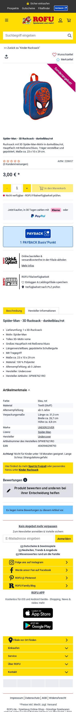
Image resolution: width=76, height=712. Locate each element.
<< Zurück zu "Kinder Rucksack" (22, 47)
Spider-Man (44, 448)
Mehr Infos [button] (28, 265)
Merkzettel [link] (64, 59)
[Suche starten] (69, 36)
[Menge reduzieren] (7, 188)
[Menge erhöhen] (27, 188)
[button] (25, 497)
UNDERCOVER (46, 444)
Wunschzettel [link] (62, 54)
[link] (61, 8)
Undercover (44, 453)
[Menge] (17, 188)
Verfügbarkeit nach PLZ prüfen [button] (41, 287)
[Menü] (12, 20)
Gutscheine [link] (28, 8)
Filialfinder (44, 8)
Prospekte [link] (13, 8)
